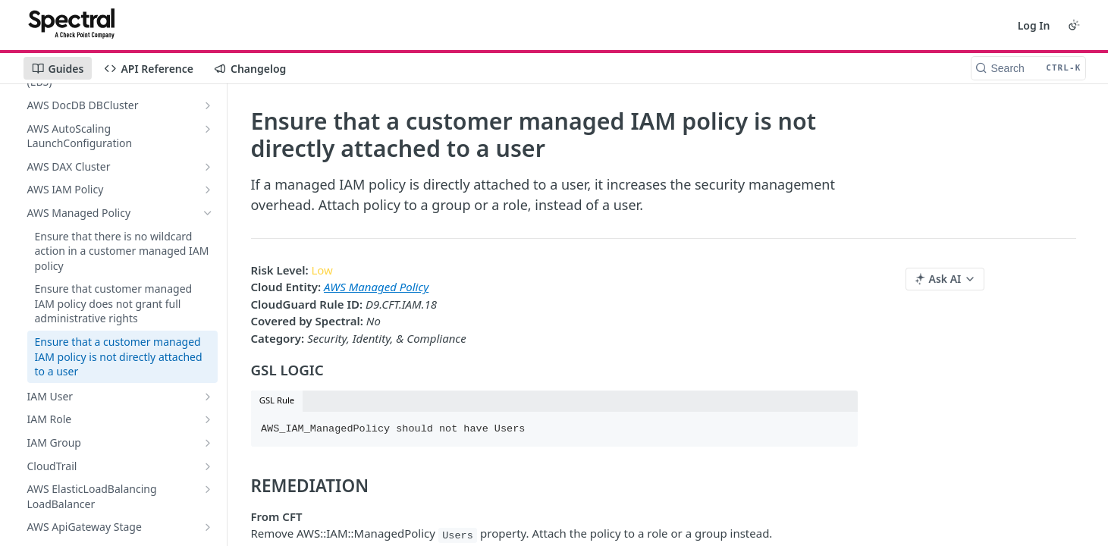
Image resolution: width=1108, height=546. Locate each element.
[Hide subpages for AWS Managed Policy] (208, 213)
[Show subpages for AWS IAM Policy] (208, 190)
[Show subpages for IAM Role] (208, 419)
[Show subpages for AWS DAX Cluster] (208, 167)
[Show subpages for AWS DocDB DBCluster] (208, 105)
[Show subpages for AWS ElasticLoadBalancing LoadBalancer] (208, 489)
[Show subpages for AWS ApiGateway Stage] (208, 527)
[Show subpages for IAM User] (208, 397)
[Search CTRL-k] (1028, 68)
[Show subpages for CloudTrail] (208, 466)
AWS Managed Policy (376, 286)
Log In (1034, 25)
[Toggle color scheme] (1073, 25)
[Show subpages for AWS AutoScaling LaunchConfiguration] (208, 129)
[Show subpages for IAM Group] (208, 443)
